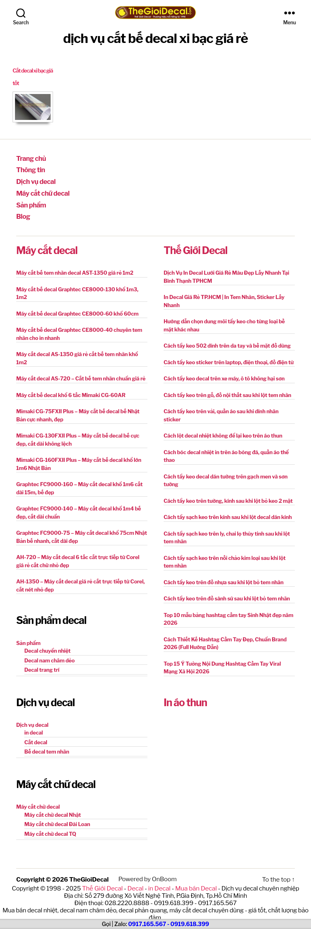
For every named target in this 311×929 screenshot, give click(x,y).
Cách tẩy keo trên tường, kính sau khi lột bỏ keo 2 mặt (228, 496)
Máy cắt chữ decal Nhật (52, 810)
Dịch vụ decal (34, 179)
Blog (22, 212)
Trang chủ (29, 158)
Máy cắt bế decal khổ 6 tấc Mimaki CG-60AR (71, 390)
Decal (136, 882)
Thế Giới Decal (195, 245)
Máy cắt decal (46, 245)
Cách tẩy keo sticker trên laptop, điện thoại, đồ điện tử (229, 357)
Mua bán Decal (195, 882)
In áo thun (185, 698)
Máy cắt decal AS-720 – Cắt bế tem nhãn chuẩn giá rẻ (80, 373)
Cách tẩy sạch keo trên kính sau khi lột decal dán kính (228, 512)
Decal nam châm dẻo (49, 655)
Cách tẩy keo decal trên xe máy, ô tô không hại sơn (224, 373)
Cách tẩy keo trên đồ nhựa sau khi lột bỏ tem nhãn (223, 577)
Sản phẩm (30, 201)
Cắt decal (35, 737)
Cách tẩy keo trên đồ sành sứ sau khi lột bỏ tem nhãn (227, 593)
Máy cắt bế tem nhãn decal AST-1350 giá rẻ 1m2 (74, 268)
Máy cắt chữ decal (40, 190)
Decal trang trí (42, 665)
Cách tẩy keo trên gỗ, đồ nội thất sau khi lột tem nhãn (227, 390)
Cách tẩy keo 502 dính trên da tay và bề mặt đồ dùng (227, 340)
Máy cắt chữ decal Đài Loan (57, 819)
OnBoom (163, 874)
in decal (33, 727)
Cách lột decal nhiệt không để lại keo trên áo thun (223, 430)
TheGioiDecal (88, 874)
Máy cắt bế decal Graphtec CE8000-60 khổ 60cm (77, 308)
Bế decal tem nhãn (46, 746)
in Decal (159, 882)
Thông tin (29, 168)
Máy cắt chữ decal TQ (50, 829)
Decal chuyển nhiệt (47, 646)
